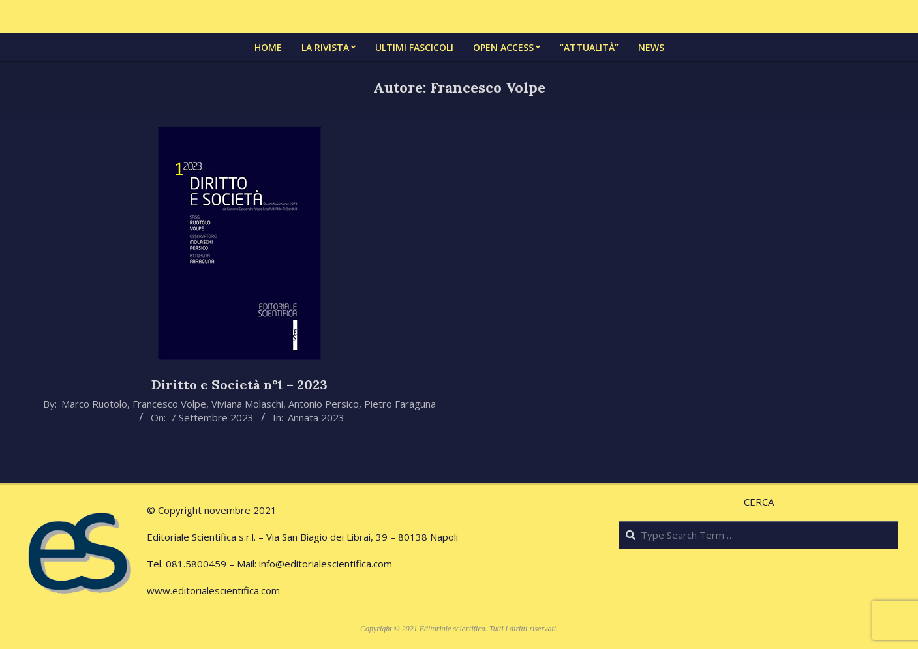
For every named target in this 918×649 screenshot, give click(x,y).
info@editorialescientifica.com (325, 563)
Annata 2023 (316, 417)
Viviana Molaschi (247, 403)
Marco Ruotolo (94, 403)
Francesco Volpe (169, 403)
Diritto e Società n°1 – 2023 (239, 384)
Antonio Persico (323, 403)
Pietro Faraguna (400, 403)
